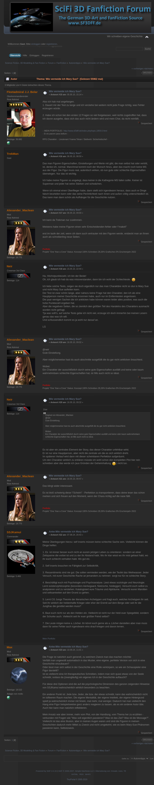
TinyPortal (71, 779)
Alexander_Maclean (20, 210)
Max (9, 647)
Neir (9, 266)
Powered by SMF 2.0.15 (46, 771)
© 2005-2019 (81, 779)
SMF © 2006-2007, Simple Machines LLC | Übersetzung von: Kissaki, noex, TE (92, 771)
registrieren (51, 44)
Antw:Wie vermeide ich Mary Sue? (68, 531)
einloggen (36, 44)
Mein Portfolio (49, 638)
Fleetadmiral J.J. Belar (22, 92)
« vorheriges (138, 68)
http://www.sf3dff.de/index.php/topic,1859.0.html (85, 131)
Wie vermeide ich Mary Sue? (65, 91)
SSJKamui (14, 532)
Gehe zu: (125, 758)
